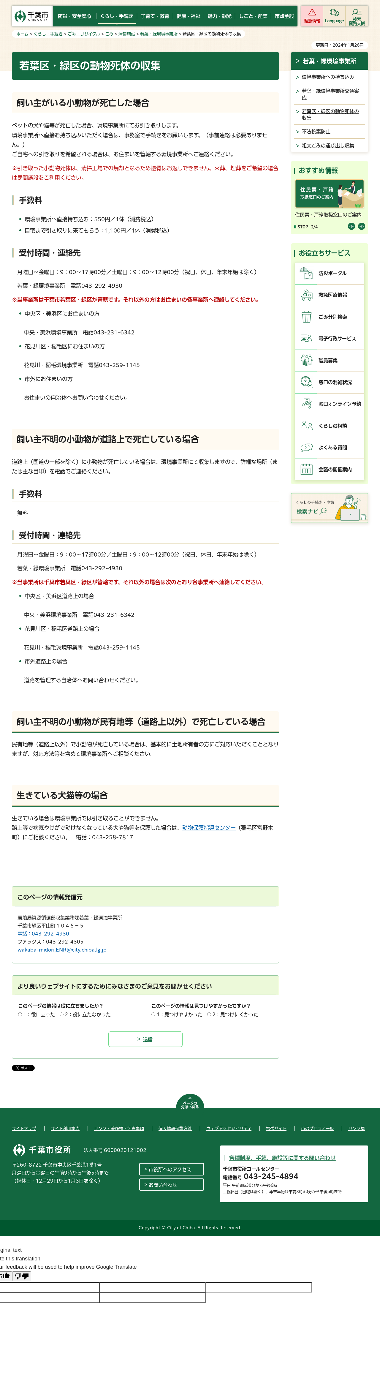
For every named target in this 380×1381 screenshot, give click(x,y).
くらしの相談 (333, 426)
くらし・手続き (48, 34)
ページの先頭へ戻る (190, 1105)
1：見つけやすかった (179, 1014)
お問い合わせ (163, 1185)
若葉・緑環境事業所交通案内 (330, 94)
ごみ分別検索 (333, 317)
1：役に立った (39, 1014)
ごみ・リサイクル (84, 34)
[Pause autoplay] (301, 227)
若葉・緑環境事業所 (159, 34)
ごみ (109, 34)
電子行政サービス (337, 338)
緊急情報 (312, 21)
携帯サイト (276, 1128)
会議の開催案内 (335, 469)
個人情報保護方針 (175, 1128)
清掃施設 (126, 34)
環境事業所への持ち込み (328, 77)
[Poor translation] (21, 1276)
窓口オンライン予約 (340, 404)
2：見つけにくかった (235, 1014)
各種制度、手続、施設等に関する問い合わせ (282, 1158)
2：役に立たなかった (88, 1014)
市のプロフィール (317, 1128)
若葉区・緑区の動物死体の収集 (330, 114)
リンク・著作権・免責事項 (119, 1128)
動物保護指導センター (209, 827)
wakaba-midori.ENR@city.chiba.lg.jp (62, 949)
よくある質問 (333, 447)
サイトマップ (24, 1128)
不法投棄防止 (316, 131)
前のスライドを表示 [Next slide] (361, 226)
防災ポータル (333, 273)
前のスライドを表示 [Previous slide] (351, 226)
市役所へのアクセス (170, 1169)
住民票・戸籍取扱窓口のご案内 (328, 214)
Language (334, 21)
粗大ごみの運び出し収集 (328, 145)
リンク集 (356, 1128)
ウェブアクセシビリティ (228, 1128)
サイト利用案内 (65, 1128)
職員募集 (328, 360)
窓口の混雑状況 (335, 382)
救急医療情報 (333, 295)
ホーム (22, 34)
